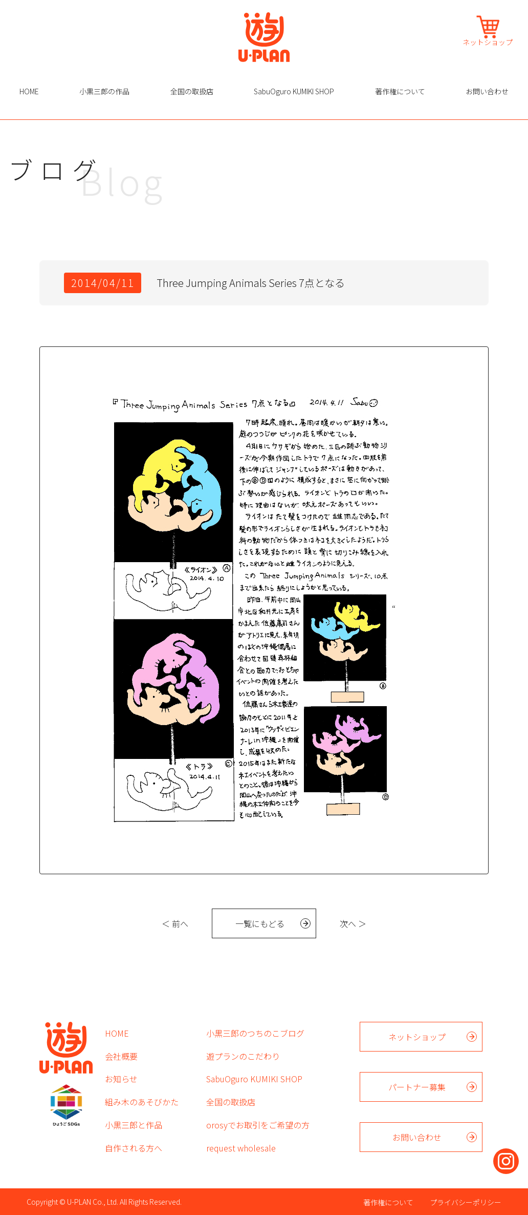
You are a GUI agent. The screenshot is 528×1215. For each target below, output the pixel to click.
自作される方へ (133, 1148)
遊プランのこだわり (243, 1056)
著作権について (400, 91)
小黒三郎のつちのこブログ (255, 1033)
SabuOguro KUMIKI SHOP (294, 91)
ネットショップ (488, 41)
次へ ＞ (353, 923)
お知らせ (121, 1079)
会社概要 (121, 1056)
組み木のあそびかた (142, 1102)
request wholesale (241, 1148)
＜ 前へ (175, 923)
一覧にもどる (259, 923)
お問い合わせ (487, 91)
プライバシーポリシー (465, 1202)
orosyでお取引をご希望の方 (258, 1125)
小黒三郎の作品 (104, 91)
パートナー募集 (417, 1087)
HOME (29, 91)
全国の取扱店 (191, 91)
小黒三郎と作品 (133, 1125)
